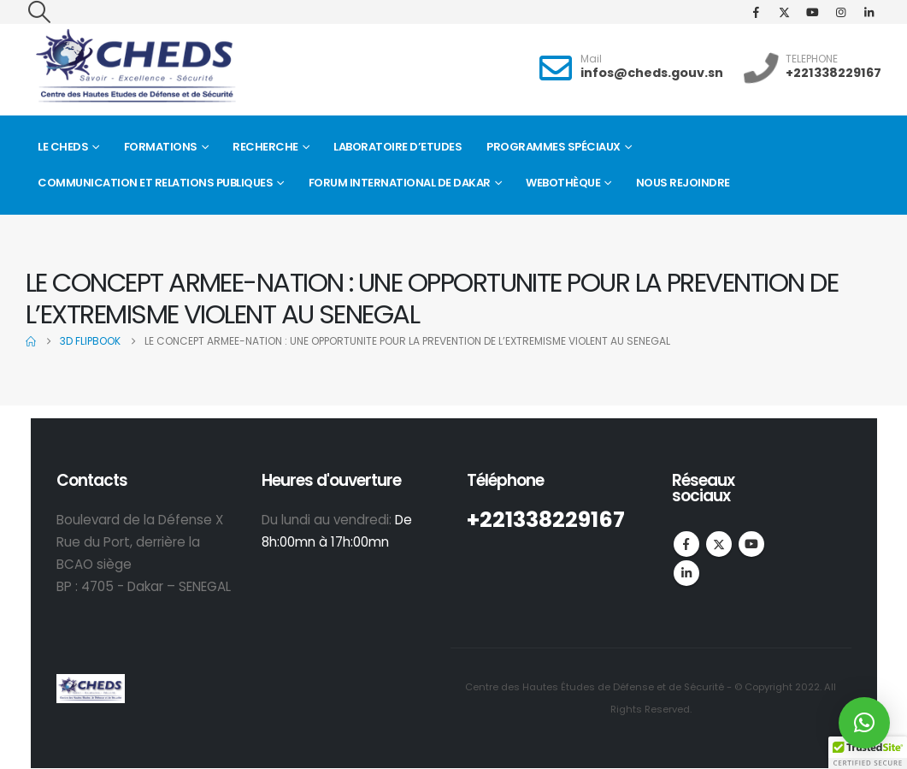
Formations (160, 147)
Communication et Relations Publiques (155, 183)
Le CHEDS (63, 147)
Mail (591, 59)
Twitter (719, 544)
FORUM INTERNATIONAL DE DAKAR (400, 183)
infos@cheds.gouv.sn (651, 72)
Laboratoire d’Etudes (397, 147)
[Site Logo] (135, 66)
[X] (784, 12)
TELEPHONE (812, 59)
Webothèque (563, 183)
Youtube (751, 544)
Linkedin (686, 573)
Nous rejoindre (683, 183)
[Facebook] (756, 12)
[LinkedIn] (868, 12)
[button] (39, 12)
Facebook (686, 544)
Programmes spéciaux (553, 147)
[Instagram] (840, 12)
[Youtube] (812, 12)
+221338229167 (833, 72)
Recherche (265, 147)
